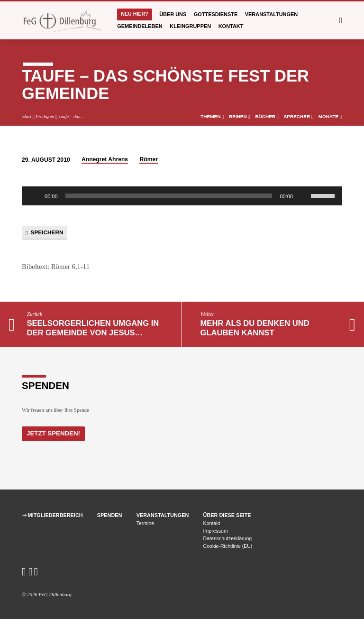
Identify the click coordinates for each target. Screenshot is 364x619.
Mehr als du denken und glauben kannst (254, 328)
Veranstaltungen (271, 14)
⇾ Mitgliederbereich (52, 515)
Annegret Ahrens (105, 159)
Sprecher (298, 116)
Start (26, 116)
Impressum (215, 531)
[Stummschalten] (303, 196)
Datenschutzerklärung (227, 538)
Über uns (172, 14)
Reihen (239, 116)
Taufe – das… (71, 116)
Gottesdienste (215, 14)
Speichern (44, 232)
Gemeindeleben (139, 26)
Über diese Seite (227, 515)
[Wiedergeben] (34, 196)
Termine (145, 523)
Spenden (109, 515)
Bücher (266, 116)
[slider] (169, 196)
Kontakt (231, 26)
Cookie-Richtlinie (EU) (228, 546)
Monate (330, 116)
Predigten (45, 116)
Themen (212, 116)
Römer (148, 159)
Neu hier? (134, 14)
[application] (182, 195)
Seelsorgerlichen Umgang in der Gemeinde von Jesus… (93, 328)
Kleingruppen (190, 26)
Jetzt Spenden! (53, 433)
